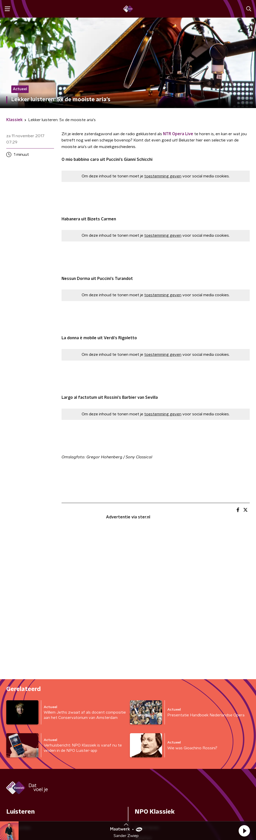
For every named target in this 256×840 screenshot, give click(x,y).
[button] (244, 831)
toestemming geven (162, 176)
